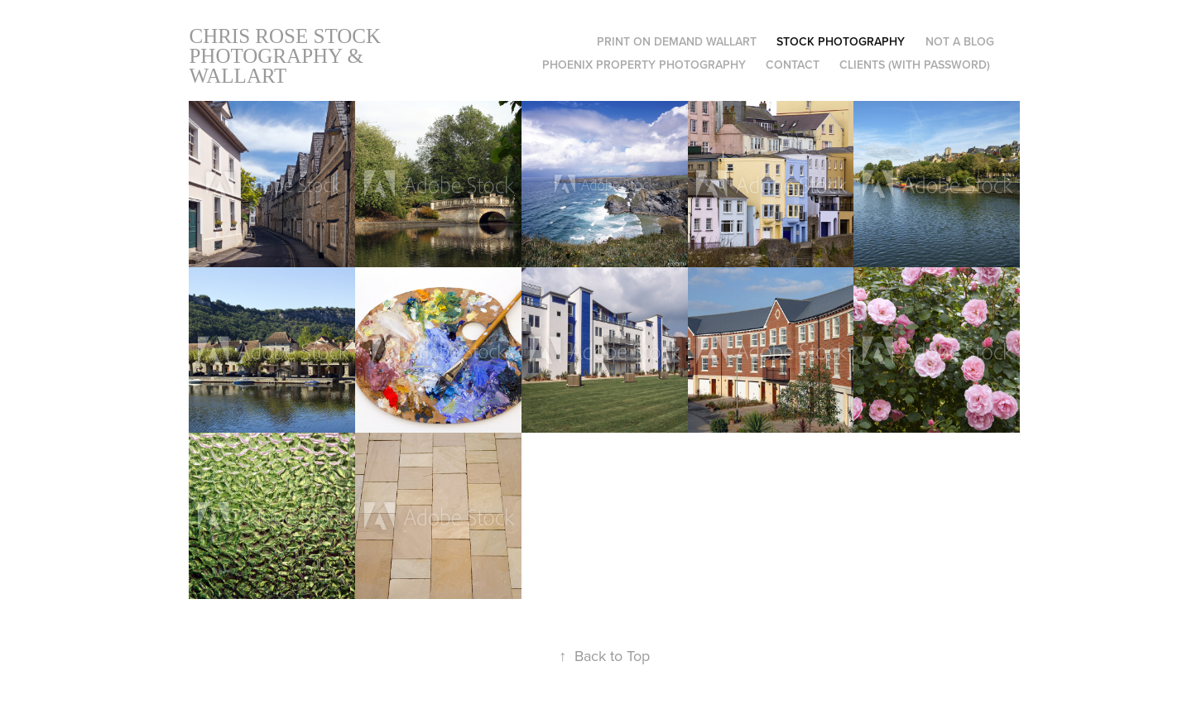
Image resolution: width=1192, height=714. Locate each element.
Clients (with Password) (914, 64)
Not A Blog (959, 41)
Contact (793, 64)
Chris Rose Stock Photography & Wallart (287, 56)
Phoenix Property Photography (644, 64)
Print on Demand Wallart (677, 41)
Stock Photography (840, 41)
